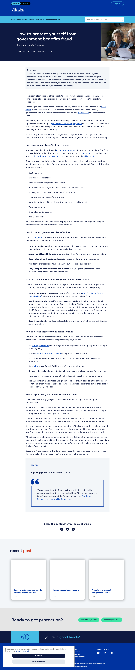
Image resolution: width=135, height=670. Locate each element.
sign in (117, 3)
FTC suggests (36, 237)
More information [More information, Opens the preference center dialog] (38, 662)
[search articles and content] (104, 19)
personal (16, 3)
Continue (38, 656)
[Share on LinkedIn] (67, 529)
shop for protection (112, 620)
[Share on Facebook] (61, 529)
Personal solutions (74, 651)
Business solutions (74, 654)
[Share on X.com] (73, 529)
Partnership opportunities (77, 656)
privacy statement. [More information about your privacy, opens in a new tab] (22, 651)
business (25, 3)
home (13, 19)
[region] (38, 656)
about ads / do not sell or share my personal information (89, 663)
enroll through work (89, 620)
